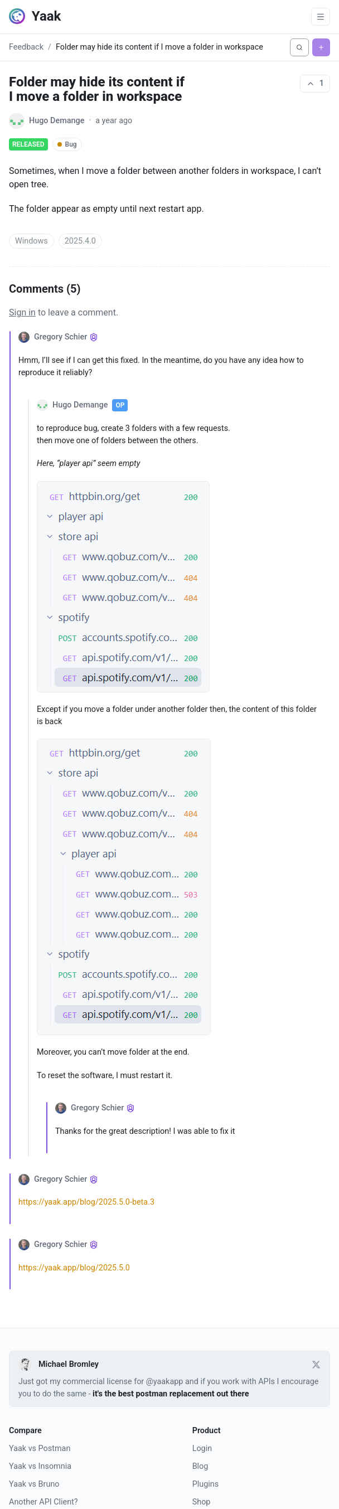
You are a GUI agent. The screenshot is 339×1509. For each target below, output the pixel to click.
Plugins (205, 1484)
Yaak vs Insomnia (40, 1466)
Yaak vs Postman (39, 1448)
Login (202, 1448)
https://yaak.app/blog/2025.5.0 (74, 1268)
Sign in (22, 312)
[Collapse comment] (13, 744)
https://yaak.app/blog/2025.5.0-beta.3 (86, 1202)
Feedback (26, 47)
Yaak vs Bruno (34, 1484)
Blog (200, 1466)
